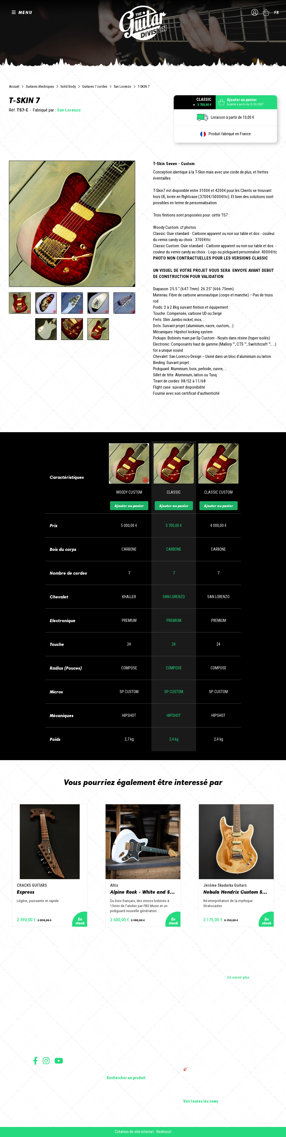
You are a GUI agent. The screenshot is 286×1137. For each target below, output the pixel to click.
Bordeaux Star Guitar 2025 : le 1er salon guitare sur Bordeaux (214, 1083)
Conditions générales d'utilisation (57, 1074)
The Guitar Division (143, 23)
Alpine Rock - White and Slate (143, 892)
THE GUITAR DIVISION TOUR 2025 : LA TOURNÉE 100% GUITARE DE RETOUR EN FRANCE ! (214, 1057)
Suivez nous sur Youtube (58, 1060)
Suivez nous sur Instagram (46, 1060)
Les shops (41, 1031)
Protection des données (49, 1093)
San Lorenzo (122, 86)
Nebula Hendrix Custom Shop (236, 892)
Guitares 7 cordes (94, 86)
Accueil (14, 86)
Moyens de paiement (47, 1099)
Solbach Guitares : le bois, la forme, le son (216, 1093)
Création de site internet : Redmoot (143, 1131)
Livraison (39, 1105)
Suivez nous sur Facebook (35, 1060)
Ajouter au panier (129, 505)
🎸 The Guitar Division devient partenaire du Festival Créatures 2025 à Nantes (218, 1071)
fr (276, 12)
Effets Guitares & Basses (127, 1054)
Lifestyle (113, 1070)
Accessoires (117, 1062)
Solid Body (68, 86)
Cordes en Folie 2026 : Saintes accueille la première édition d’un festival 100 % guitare (217, 1025)
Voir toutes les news (200, 1101)
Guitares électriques (40, 86)
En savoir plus (238, 977)
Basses (112, 1039)
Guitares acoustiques (124, 1031)
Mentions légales (45, 1086)
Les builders (42, 1023)
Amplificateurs (118, 1047)
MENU (25, 12)
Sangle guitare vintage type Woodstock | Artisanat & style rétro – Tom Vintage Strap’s (215, 1040)
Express (25, 892)
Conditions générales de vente (54, 1080)
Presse (38, 1047)
